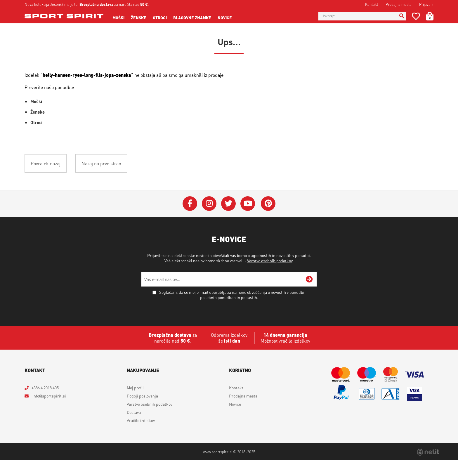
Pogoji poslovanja (142, 395)
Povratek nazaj (45, 163)
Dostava (134, 412)
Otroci (160, 17)
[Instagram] (209, 203)
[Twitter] (228, 203)
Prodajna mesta (399, 4)
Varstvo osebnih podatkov (269, 260)
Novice (225, 17)
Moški (118, 17)
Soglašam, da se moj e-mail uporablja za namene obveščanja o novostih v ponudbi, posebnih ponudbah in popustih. (232, 294)
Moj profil (135, 387)
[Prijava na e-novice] (309, 279)
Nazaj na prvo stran (101, 163)
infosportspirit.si (49, 395)
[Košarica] (433, 16)
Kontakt (371, 4)
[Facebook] (190, 203)
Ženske (138, 17)
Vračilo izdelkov (141, 420)
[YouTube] (247, 203)
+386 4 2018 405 (45, 387)
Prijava (426, 4)
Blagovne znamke (192, 17)
